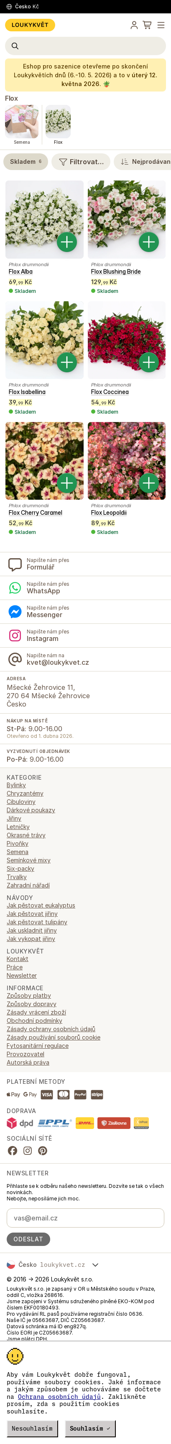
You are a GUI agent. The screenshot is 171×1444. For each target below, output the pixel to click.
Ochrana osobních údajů (59, 1396)
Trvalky (17, 876)
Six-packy (20, 868)
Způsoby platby (29, 995)
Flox (11, 98)
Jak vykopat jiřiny (31, 938)
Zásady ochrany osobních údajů (51, 1028)
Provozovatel (25, 1054)
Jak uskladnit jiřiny (32, 930)
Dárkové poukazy (31, 810)
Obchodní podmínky (34, 1020)
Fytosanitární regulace (38, 1045)
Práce (15, 967)
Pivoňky (17, 843)
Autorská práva (28, 1062)
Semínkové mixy (29, 860)
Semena (17, 851)
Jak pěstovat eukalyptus (41, 905)
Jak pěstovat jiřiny (32, 913)
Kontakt (17, 958)
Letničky (18, 826)
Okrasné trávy (26, 835)
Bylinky (16, 784)
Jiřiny (14, 818)
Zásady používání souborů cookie (53, 1037)
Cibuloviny (21, 801)
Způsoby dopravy (31, 1003)
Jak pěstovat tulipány (37, 921)
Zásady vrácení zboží (36, 1012)
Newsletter (22, 975)
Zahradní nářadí (28, 885)
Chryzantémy (25, 793)
